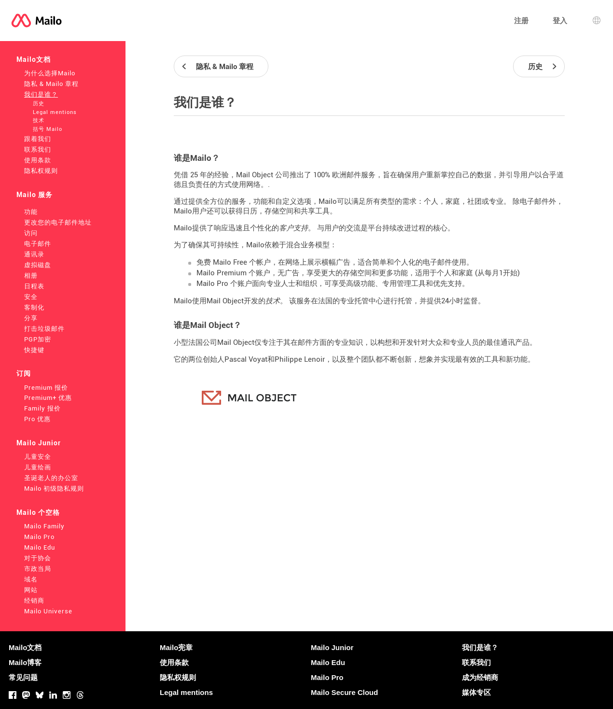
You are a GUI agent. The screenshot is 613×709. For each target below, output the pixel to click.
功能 (31, 211)
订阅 (23, 373)
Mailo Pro (39, 536)
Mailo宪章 (176, 647)
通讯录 (34, 254)
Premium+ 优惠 (48, 397)
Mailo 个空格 (38, 512)
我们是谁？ (41, 94)
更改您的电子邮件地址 (58, 222)
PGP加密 (37, 339)
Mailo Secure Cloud (344, 692)
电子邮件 (37, 243)
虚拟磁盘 (37, 265)
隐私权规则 (41, 170)
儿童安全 (37, 456)
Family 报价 (42, 408)
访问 (31, 233)
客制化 (34, 307)
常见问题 (23, 677)
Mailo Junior (38, 443)
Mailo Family (44, 526)
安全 (31, 296)
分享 (31, 318)
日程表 (34, 286)
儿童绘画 (37, 467)
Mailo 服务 (34, 195)
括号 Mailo (47, 129)
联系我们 (37, 149)
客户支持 (293, 228)
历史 (38, 103)
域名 (31, 579)
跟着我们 (37, 138)
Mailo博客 (25, 662)
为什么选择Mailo (49, 73)
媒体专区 (476, 692)
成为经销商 (480, 677)
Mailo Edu (39, 547)
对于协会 (37, 558)
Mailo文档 (33, 59)
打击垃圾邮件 (44, 328)
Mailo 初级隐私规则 (54, 488)
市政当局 (37, 568)
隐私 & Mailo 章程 (51, 83)
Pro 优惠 (37, 419)
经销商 (34, 600)
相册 (31, 275)
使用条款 (37, 160)
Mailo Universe (48, 611)
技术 (38, 120)
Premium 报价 (46, 387)
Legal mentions (55, 112)
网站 (31, 590)
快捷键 (34, 350)
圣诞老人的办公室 (51, 478)
